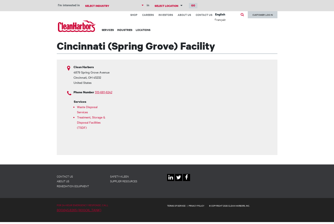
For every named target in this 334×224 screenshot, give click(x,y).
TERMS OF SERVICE (176, 205)
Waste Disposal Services (87, 109)
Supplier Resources (123, 181)
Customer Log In (262, 14)
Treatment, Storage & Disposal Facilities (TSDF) (91, 122)
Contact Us (204, 15)
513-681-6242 (103, 92)
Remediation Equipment (73, 186)
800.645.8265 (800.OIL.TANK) (79, 209)
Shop (133, 15)
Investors (166, 15)
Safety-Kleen (119, 176)
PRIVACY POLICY (196, 205)
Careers (148, 15)
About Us (184, 15)
